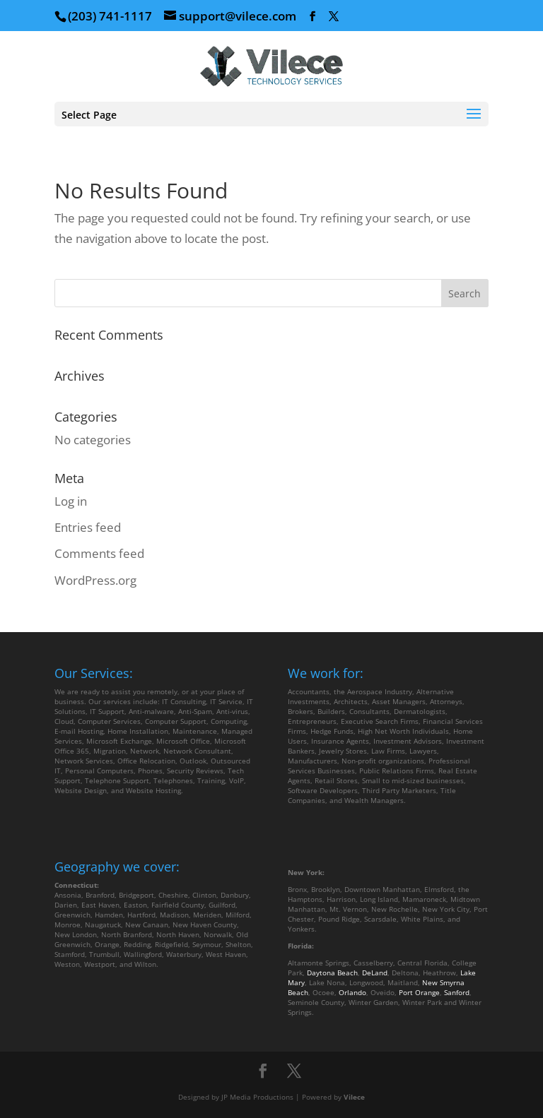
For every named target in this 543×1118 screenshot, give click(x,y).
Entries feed (87, 527)
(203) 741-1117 (110, 16)
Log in (70, 501)
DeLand (374, 972)
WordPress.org (95, 580)
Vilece (354, 1097)
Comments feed (99, 553)
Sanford (456, 992)
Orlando (352, 992)
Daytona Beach (332, 972)
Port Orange (419, 992)
